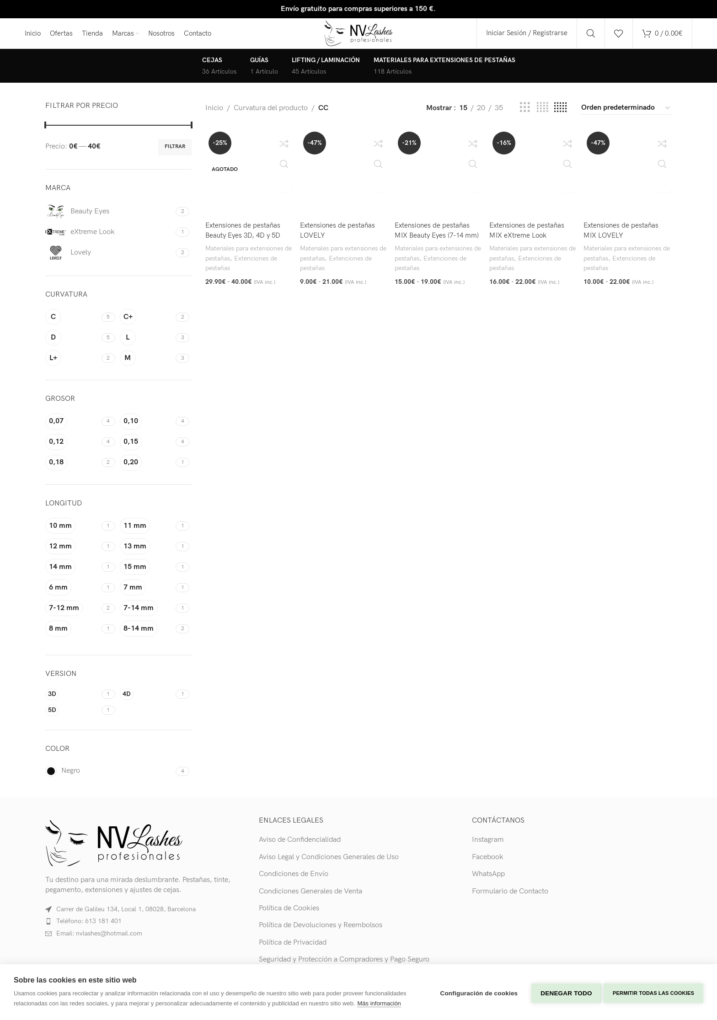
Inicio (214, 114)
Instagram (488, 846)
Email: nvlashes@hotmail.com (99, 940)
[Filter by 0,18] (72, 469)
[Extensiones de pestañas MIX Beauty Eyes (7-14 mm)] (439, 178)
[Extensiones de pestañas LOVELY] (343, 178)
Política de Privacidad (292, 949)
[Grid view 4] (542, 114)
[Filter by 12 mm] (72, 553)
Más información (379, 1003)
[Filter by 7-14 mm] (147, 614)
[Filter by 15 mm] (147, 573)
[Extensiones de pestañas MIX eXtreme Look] (534, 178)
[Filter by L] (147, 344)
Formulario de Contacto (510, 897)
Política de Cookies (289, 914)
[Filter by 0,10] (147, 428)
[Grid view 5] (560, 114)
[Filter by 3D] (72, 701)
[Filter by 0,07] (72, 428)
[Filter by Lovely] (109, 259)
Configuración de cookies (477, 991)
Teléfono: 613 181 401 (89, 928)
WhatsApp (488, 880)
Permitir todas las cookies (653, 992)
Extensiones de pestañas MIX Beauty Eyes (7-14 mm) (434, 240)
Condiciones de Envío (293, 880)
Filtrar (175, 153)
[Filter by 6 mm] (72, 594)
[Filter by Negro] (109, 778)
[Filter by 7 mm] (147, 594)
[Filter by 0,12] (72, 449)
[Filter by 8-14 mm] (147, 635)
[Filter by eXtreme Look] (109, 238)
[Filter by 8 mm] (72, 635)
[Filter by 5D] (72, 716)
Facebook (487, 863)
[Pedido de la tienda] (626, 114)
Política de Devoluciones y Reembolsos (320, 931)
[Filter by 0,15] (147, 449)
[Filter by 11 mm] (147, 532)
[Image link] (113, 849)
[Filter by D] (72, 344)
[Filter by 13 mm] (147, 553)
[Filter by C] (72, 324)
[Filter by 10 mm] (72, 532)
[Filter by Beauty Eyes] (109, 218)
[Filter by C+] (147, 324)
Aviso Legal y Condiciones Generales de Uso (329, 863)
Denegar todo (564, 991)
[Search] (591, 36)
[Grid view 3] (525, 114)
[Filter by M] (147, 365)
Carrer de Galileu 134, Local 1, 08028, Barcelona (126, 915)
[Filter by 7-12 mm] (72, 614)
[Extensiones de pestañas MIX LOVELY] (629, 178)
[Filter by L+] (72, 365)
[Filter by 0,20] (147, 469)
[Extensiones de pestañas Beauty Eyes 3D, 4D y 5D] (248, 178)
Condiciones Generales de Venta (310, 897)
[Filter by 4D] (147, 701)
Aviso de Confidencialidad (300, 846)
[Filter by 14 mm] (72, 573)
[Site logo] (359, 36)
